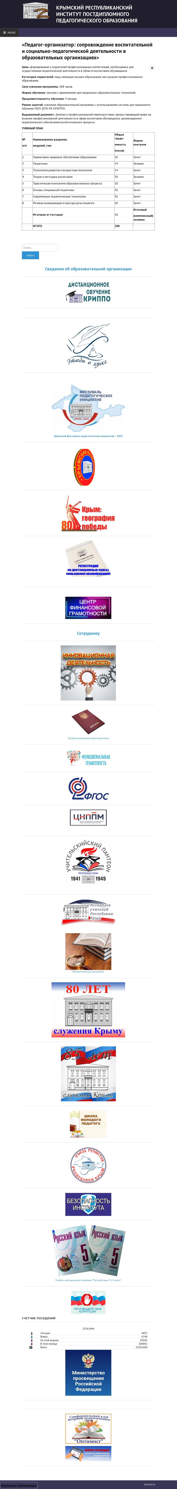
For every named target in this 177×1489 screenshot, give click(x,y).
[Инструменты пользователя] (152, 68)
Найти (30, 255)
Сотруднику (88, 633)
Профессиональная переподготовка (88, 738)
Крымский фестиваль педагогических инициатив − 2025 (88, 436)
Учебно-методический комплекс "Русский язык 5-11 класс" (88, 1280)
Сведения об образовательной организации (88, 269)
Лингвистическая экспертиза (88, 971)
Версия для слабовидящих (19, 1485)
